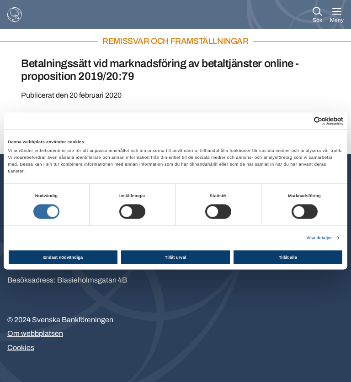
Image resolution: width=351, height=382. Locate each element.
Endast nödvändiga (63, 257)
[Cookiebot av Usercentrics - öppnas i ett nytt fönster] (303, 120)
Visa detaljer (319, 237)
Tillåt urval (175, 257)
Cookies (20, 347)
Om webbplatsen (35, 333)
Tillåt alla (288, 257)
